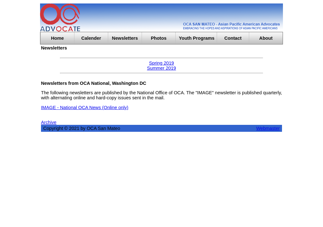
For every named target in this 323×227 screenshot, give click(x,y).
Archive (48, 122)
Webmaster (268, 128)
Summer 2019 (161, 68)
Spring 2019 (161, 63)
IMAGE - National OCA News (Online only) (84, 107)
